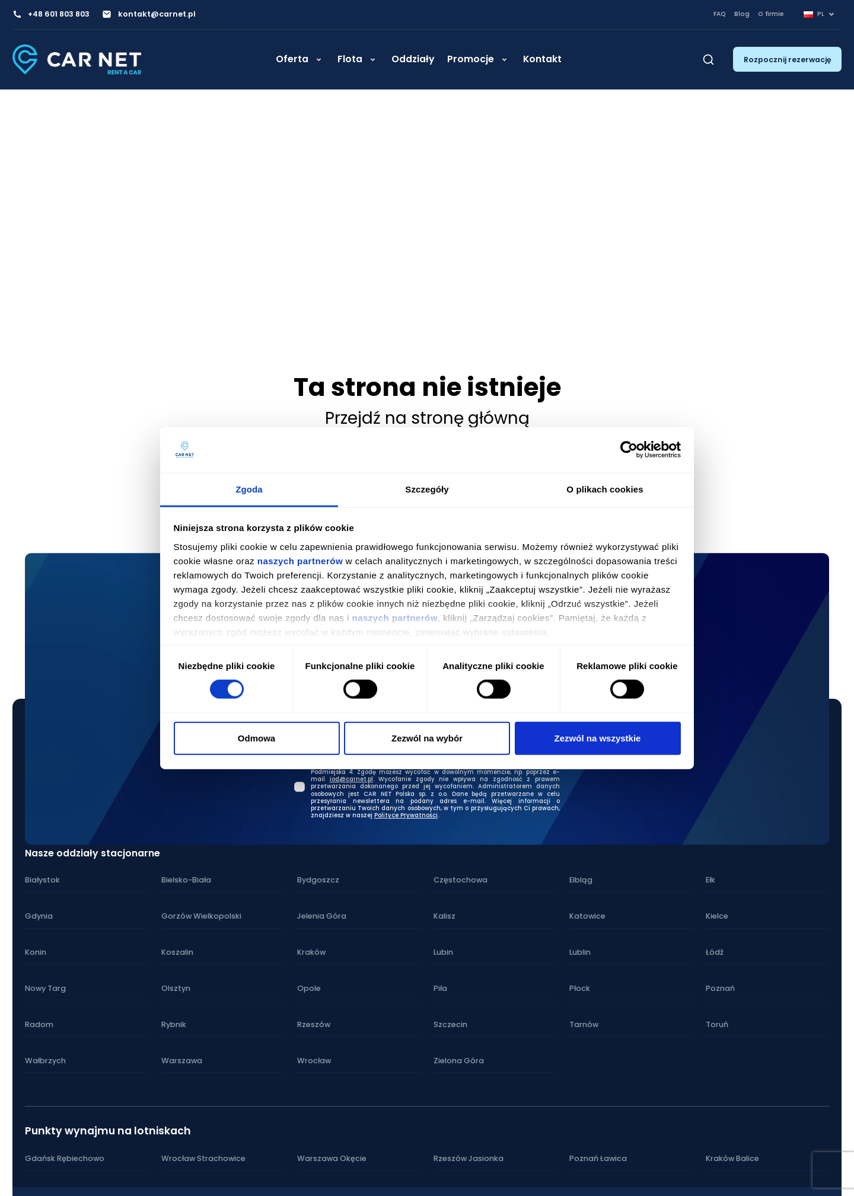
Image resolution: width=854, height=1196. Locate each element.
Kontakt (542, 65)
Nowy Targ (45, 988)
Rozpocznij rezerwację (787, 65)
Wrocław (313, 1059)
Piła (440, 988)
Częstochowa (460, 880)
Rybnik (173, 1024)
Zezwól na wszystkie (598, 738)
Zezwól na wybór (427, 738)
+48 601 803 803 (58, 14)
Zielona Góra (458, 1059)
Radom (39, 1024)
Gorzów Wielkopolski (199, 916)
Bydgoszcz (318, 880)
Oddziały (413, 65)
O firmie (771, 13)
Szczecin (450, 1024)
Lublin (580, 952)
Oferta (292, 65)
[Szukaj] (708, 65)
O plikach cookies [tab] (604, 489)
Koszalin (177, 952)
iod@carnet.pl (351, 778)
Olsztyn (175, 988)
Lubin (443, 952)
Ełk (710, 880)
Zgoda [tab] (249, 489)
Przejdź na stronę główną (427, 418)
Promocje (470, 65)
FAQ (719, 13)
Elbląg (580, 880)
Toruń (717, 1024)
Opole (308, 988)
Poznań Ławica (597, 1157)
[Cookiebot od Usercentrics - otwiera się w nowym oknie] (629, 450)
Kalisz (444, 916)
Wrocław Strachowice (202, 1157)
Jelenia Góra (321, 916)
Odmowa (256, 738)
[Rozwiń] (319, 65)
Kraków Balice (732, 1157)
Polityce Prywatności (406, 814)
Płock (579, 988)
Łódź (714, 952)
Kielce (717, 916)
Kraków (311, 952)
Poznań (720, 988)
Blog (742, 13)
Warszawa (181, 1059)
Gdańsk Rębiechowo (64, 1157)
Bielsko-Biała (186, 880)
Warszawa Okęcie (331, 1157)
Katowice (587, 916)
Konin (35, 952)
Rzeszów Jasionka (468, 1157)
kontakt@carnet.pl (155, 14)
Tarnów (583, 1024)
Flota (349, 65)
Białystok (42, 880)
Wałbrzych (45, 1059)
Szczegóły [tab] (426, 489)
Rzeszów (313, 1024)
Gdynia (38, 916)
